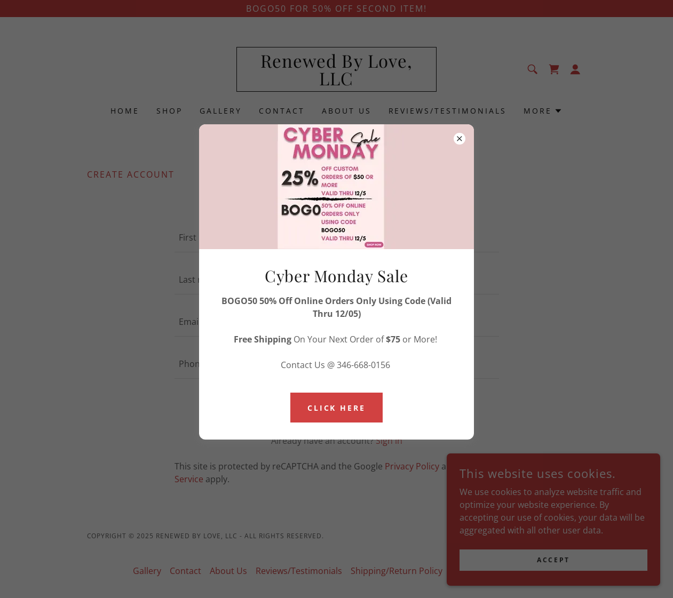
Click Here (336, 408)
